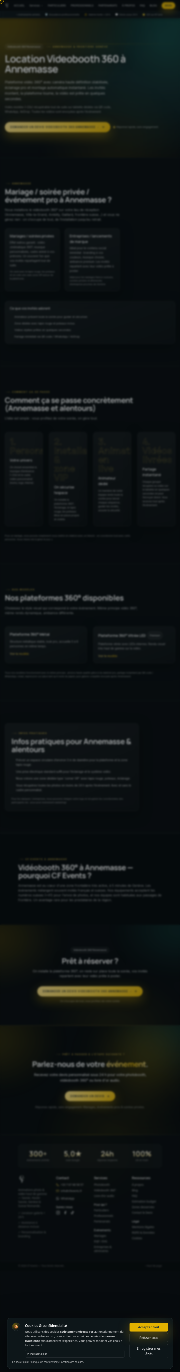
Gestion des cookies (72, 1362)
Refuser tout (148, 1338)
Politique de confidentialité (45, 1362)
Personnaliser (38, 1353)
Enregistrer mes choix (148, 1350)
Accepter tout (148, 1327)
